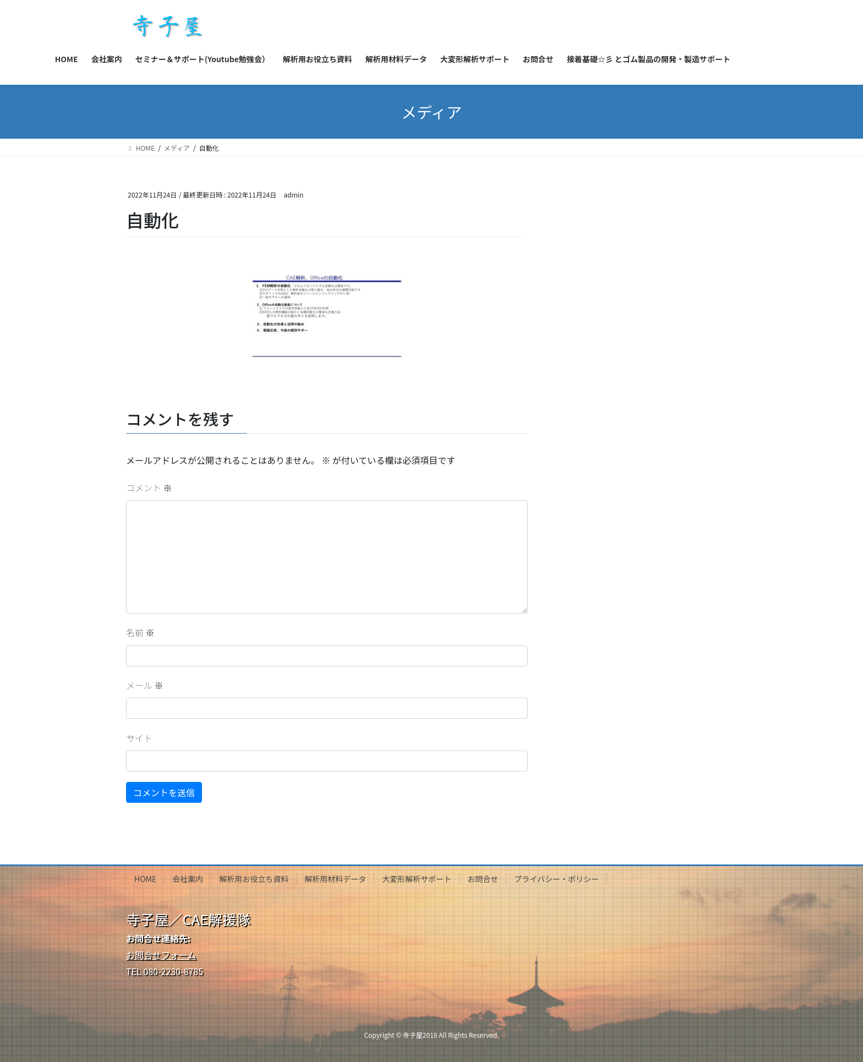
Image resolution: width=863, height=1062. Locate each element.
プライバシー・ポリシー (556, 878)
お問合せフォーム (161, 954)
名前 (140, 632)
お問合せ (482, 878)
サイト (139, 738)
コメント (149, 487)
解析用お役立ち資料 (253, 878)
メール (144, 685)
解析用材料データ (335, 878)
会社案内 (187, 878)
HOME (145, 878)
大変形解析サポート (416, 878)
